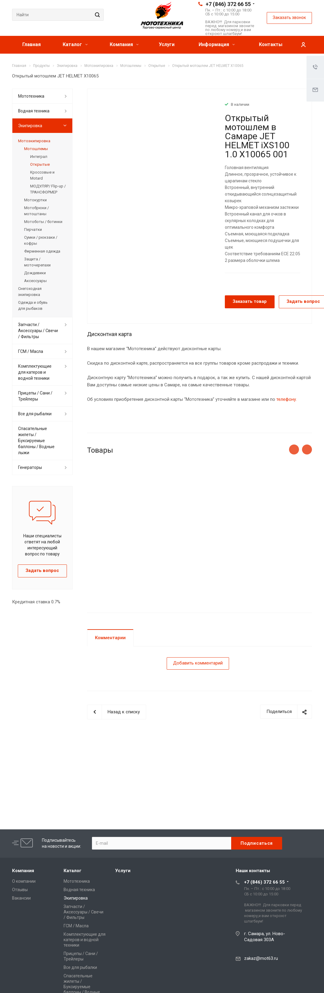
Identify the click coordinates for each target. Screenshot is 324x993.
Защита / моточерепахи (37, 262)
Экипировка (30, 125)
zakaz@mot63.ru (261, 958)
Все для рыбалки (35, 413)
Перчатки (33, 229)
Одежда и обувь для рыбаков (33, 305)
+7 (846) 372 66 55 (228, 4)
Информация (217, 44)
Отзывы (20, 889)
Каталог (75, 44)
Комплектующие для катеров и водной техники (35, 372)
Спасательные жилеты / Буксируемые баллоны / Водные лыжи (36, 440)
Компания (124, 44)
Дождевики (35, 273)
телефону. (286, 399)
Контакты (270, 44)
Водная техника (33, 110)
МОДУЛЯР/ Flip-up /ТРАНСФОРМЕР (48, 189)
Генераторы (30, 467)
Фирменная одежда (42, 251)
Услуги (167, 44)
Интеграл (38, 156)
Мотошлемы (36, 148)
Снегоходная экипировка (30, 291)
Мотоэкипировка (34, 141)
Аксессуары (35, 280)
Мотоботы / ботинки (43, 221)
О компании (24, 881)
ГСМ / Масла (30, 351)
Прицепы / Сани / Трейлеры (35, 396)
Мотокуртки (35, 200)
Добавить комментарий (198, 663)
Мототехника (31, 96)
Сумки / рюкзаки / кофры (40, 240)
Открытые (40, 164)
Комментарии (110, 637)
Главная (31, 44)
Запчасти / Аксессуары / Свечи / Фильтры (38, 330)
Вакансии (21, 898)
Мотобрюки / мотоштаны (36, 211)
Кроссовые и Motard (42, 175)
